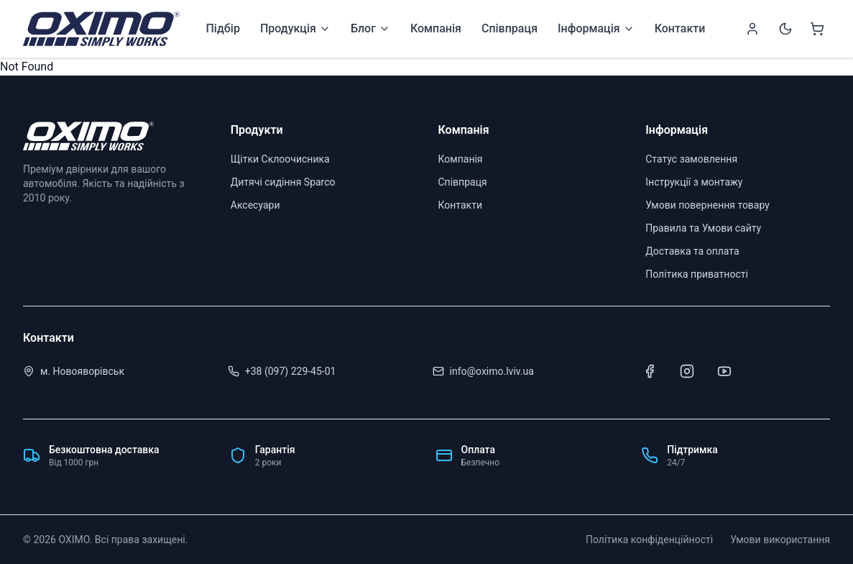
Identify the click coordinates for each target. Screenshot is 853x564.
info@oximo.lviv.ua (492, 371)
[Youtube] (724, 371)
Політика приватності (696, 274)
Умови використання (780, 539)
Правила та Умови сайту (703, 228)
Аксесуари (255, 205)
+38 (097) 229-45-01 (290, 371)
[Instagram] (687, 371)
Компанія (435, 28)
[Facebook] (650, 371)
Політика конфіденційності (649, 539)
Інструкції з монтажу (693, 182)
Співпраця (509, 28)
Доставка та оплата (692, 251)
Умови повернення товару (707, 205)
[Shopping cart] (817, 29)
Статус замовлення (691, 159)
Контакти (680, 28)
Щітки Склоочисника (280, 159)
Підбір (222, 28)
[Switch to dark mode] (785, 29)
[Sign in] (752, 29)
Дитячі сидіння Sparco (283, 182)
